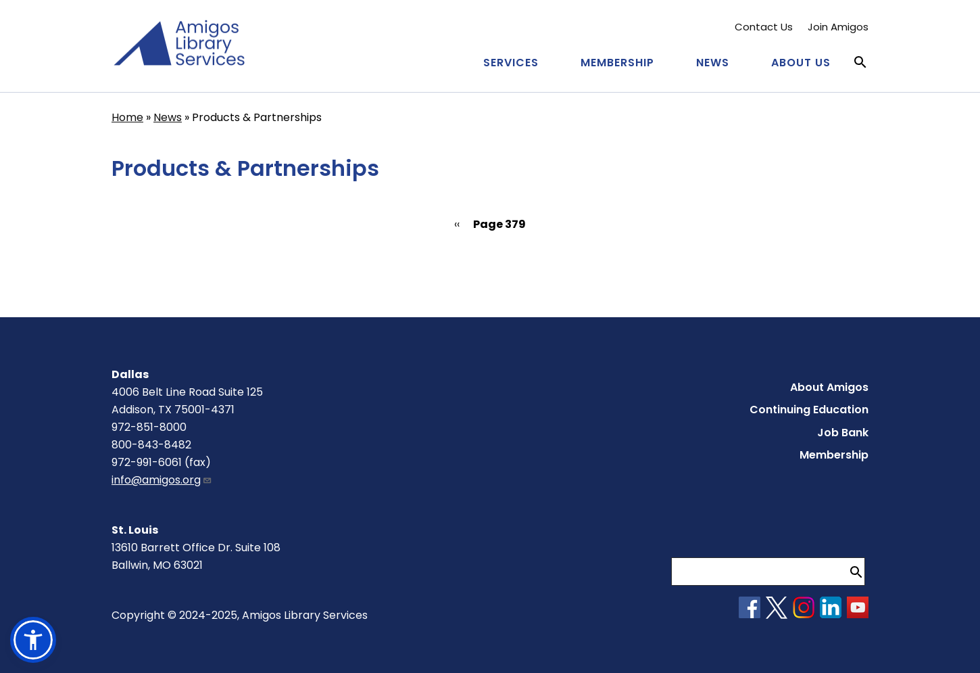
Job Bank (842, 432)
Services (511, 62)
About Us (801, 62)
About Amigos (829, 387)
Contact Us (764, 27)
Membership (617, 62)
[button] (33, 639)
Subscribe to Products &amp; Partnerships (117, 274)
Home (127, 117)
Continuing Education (809, 409)
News (712, 62)
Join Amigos (838, 27)
